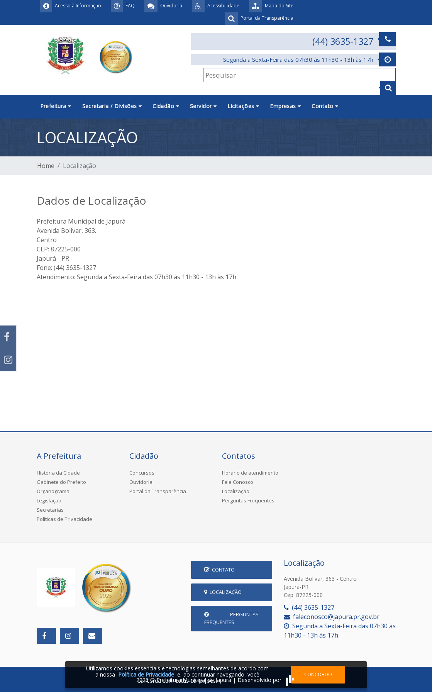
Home (45, 165)
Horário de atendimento (250, 472)
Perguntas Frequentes (248, 500)
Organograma (53, 491)
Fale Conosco (237, 481)
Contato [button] (325, 106)
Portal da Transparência (157, 491)
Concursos (141, 472)
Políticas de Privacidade (64, 519)
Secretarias (50, 509)
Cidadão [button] (165, 106)
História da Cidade (58, 472)
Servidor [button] (203, 106)
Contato (219, 569)
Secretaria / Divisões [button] (112, 106)
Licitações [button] (243, 106)
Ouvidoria (140, 481)
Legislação (49, 500)
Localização (235, 491)
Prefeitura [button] (55, 106)
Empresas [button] (285, 106)
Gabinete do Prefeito (61, 481)
